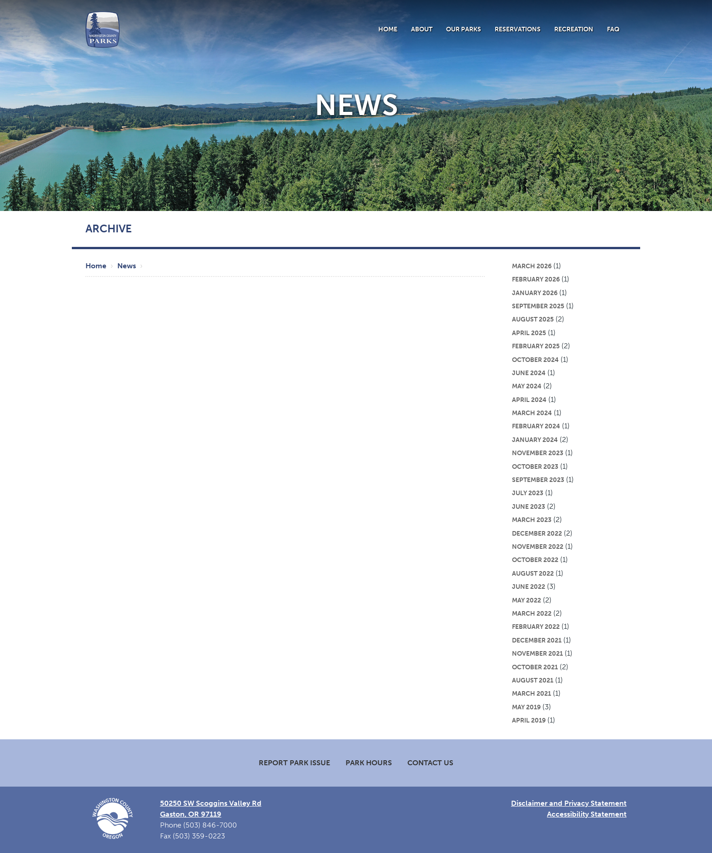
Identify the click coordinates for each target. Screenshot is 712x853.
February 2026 (536, 279)
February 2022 (536, 626)
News (126, 265)
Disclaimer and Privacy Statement (569, 803)
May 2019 (526, 707)
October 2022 (535, 560)
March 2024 (532, 413)
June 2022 (528, 586)
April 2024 (529, 399)
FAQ (613, 29)
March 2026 (532, 266)
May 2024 (527, 386)
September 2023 (538, 480)
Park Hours (369, 762)
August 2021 (532, 680)
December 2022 (537, 533)
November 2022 (537, 546)
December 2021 (537, 640)
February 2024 (536, 426)
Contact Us (430, 762)
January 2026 (534, 293)
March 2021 (531, 693)
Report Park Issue (294, 762)
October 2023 (535, 466)
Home (387, 29)
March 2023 (532, 520)
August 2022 (533, 573)
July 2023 (527, 493)
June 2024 (529, 373)
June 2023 (528, 506)
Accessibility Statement (587, 814)
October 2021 (535, 667)
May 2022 (526, 600)
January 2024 (535, 440)
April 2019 (529, 720)
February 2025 (536, 346)
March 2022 (532, 613)
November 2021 (537, 653)
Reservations (518, 29)
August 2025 (533, 319)
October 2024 (535, 359)
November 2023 (537, 453)
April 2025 (529, 333)
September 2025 (538, 306)
